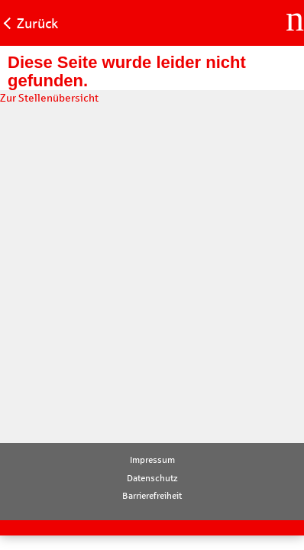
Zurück (37, 23)
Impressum (152, 460)
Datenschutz (152, 478)
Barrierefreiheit (152, 495)
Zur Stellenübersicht (49, 98)
